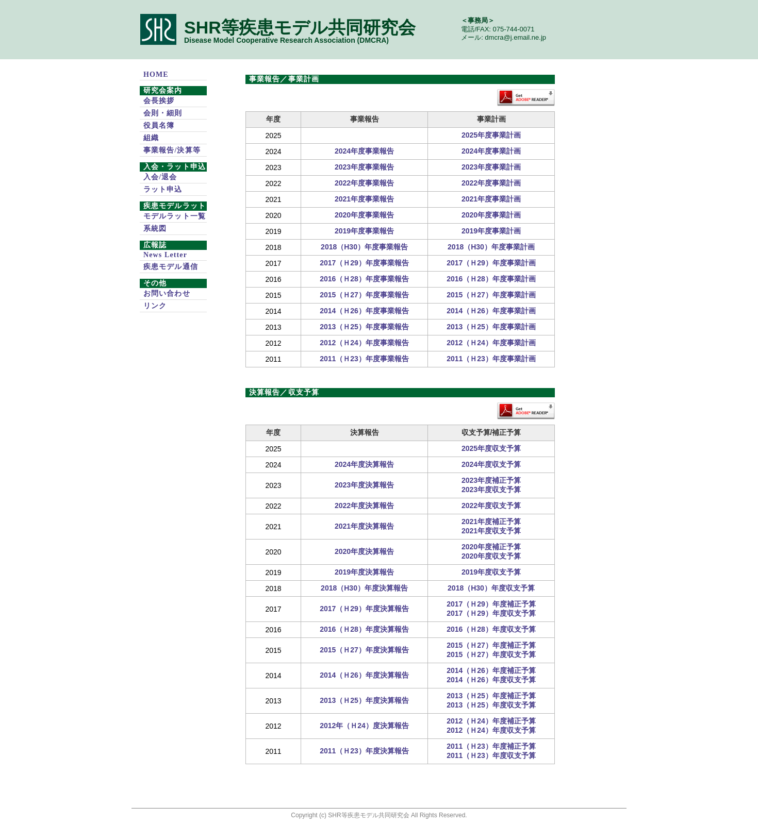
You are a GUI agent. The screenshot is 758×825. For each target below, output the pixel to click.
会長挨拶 (158, 101)
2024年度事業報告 (364, 151)
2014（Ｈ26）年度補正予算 (491, 670)
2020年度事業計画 (491, 215)
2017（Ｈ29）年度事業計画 (491, 263)
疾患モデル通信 (170, 267)
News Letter (165, 255)
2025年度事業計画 (491, 135)
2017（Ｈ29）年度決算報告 (364, 608)
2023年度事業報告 (364, 167)
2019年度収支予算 (491, 572)
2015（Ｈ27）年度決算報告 (364, 650)
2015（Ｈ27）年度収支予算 (491, 654)
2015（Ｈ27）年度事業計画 (491, 295)
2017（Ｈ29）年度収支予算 (491, 613)
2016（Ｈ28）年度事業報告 (364, 279)
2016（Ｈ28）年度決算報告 (364, 629)
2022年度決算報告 (364, 505)
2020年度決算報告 (364, 551)
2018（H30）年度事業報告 (364, 247)
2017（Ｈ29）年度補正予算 (491, 604)
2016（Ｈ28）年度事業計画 (491, 279)
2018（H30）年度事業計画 (491, 247)
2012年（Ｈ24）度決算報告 (364, 725)
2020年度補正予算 (491, 547)
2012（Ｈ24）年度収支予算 (491, 730)
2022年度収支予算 (491, 505)
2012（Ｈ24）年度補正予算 (491, 721)
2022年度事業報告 (364, 183)
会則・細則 (163, 113)
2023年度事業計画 (491, 167)
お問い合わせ (166, 293)
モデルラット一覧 (174, 216)
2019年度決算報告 (364, 572)
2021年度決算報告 (364, 526)
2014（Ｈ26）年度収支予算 (491, 680)
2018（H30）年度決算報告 (364, 588)
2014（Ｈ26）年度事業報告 (364, 311)
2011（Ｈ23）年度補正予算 (491, 746)
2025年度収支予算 (491, 448)
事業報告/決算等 (172, 150)
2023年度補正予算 (491, 480)
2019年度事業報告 (364, 231)
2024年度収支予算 (491, 464)
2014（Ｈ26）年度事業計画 (491, 311)
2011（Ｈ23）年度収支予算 (491, 755)
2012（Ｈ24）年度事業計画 (491, 343)
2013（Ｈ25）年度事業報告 (364, 327)
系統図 (155, 228)
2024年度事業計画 (491, 151)
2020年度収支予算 (491, 556)
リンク (155, 306)
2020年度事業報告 (364, 215)
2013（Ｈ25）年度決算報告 (364, 700)
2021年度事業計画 (491, 199)
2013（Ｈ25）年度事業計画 (491, 327)
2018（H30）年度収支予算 (491, 588)
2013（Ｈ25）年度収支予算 (491, 705)
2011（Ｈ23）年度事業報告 (364, 359)
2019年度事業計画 (491, 231)
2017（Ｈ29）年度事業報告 (364, 263)
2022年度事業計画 (491, 183)
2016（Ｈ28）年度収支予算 (491, 629)
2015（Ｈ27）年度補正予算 (491, 645)
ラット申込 (163, 189)
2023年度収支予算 (491, 489)
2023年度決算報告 (364, 485)
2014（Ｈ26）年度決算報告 (364, 675)
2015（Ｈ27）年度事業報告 (364, 295)
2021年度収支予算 (491, 531)
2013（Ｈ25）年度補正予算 (491, 696)
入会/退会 (160, 177)
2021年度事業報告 (364, 199)
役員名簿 (158, 125)
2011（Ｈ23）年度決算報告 (364, 751)
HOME (156, 74)
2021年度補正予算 (491, 521)
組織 (151, 138)
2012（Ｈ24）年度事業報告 (364, 343)
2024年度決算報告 (364, 464)
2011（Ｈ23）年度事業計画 (491, 359)
